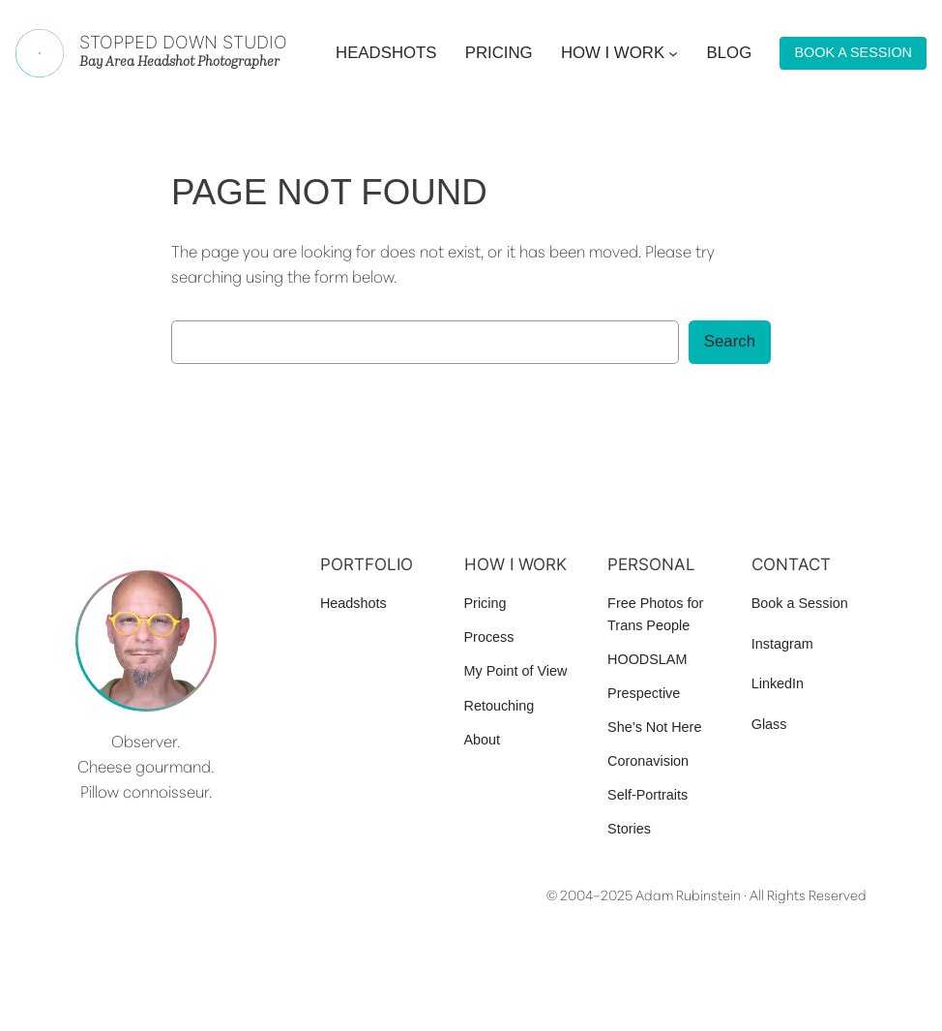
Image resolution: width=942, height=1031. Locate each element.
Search (729, 341)
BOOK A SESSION (853, 52)
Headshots (353, 603)
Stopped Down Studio (183, 42)
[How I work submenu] (673, 53)
